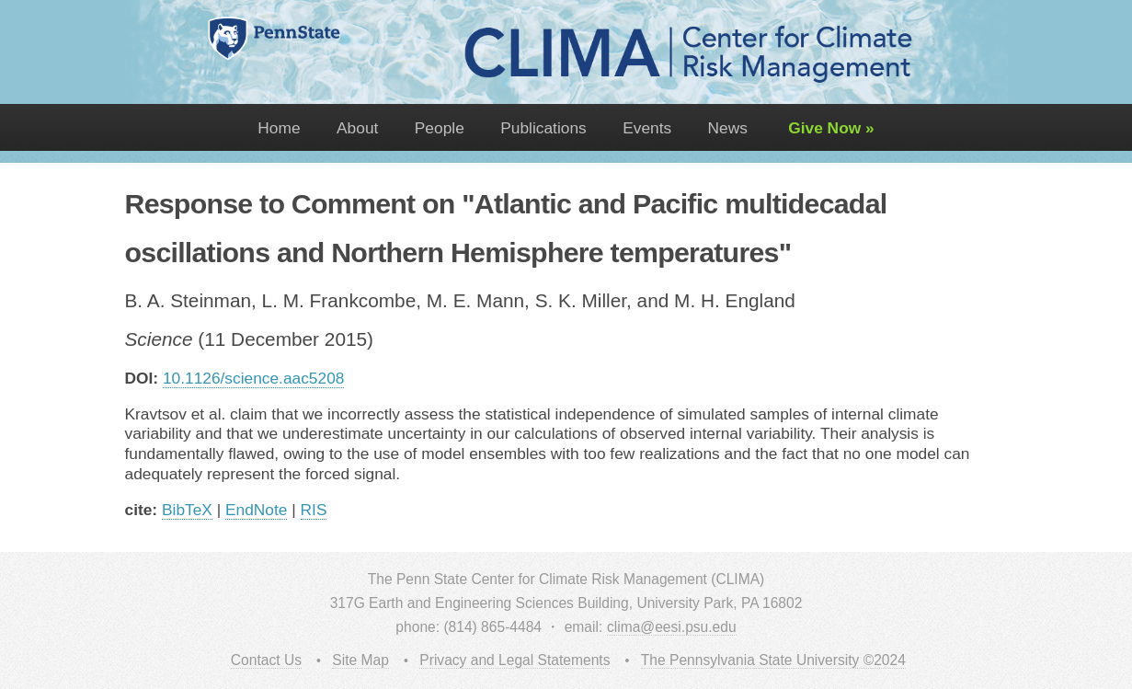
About (357, 128)
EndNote (256, 509)
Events (647, 128)
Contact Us (266, 660)
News (728, 128)
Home (278, 128)
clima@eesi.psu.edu (672, 627)
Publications (543, 128)
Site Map (360, 660)
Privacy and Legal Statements (514, 660)
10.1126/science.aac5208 (254, 378)
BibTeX (187, 509)
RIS (314, 509)
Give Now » (828, 128)
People (439, 128)
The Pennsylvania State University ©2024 (773, 660)
